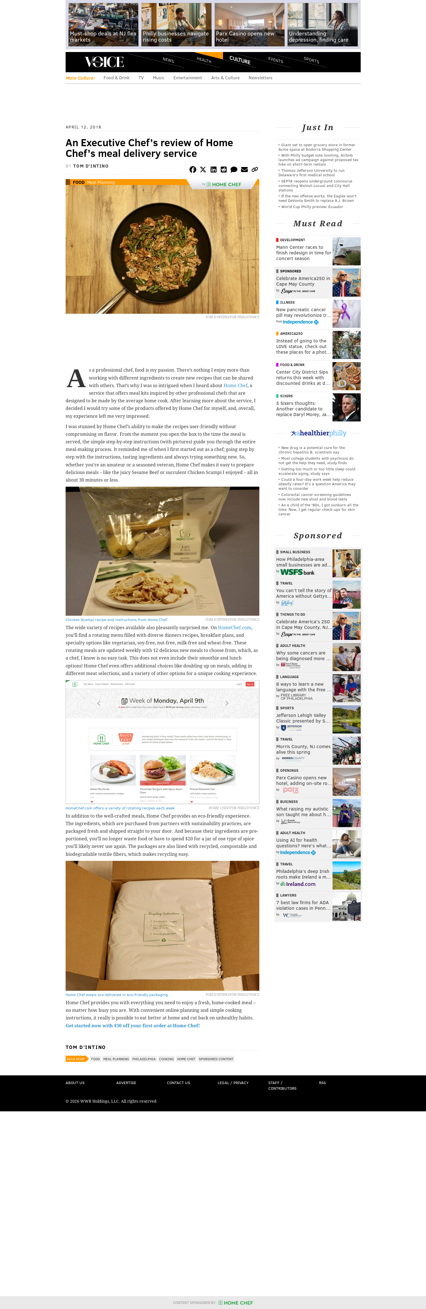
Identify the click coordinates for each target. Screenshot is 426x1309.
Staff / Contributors (282, 1085)
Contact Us (178, 1082)
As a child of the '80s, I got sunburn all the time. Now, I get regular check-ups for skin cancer (318, 509)
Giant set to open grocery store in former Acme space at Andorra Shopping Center (316, 147)
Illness (287, 302)
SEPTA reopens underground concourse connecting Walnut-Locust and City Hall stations (315, 185)
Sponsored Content (216, 1059)
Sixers (286, 395)
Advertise (126, 1082)
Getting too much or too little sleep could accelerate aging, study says (316, 471)
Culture (239, 60)
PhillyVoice (104, 62)
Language (289, 676)
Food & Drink (117, 77)
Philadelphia (144, 1059)
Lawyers (288, 895)
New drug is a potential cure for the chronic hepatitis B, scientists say (311, 450)
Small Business (295, 551)
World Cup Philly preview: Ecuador (312, 206)
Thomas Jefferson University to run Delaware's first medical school (311, 172)
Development (292, 239)
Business (289, 801)
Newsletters (261, 77)
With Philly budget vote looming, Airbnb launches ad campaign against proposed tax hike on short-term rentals (318, 159)
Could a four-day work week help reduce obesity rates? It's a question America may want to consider (317, 484)
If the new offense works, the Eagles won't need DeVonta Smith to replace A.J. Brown (317, 198)
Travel (286, 583)
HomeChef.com (234, 627)
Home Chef (235, 385)
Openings (289, 770)
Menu (74, 62)
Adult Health (292, 645)
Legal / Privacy (233, 1082)
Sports (311, 60)
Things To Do (292, 614)
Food (78, 182)
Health (204, 59)
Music (158, 77)
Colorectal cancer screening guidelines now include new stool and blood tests (314, 497)
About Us (75, 1082)
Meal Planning (101, 182)
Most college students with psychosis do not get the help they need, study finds (316, 460)
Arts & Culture (225, 77)
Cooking (166, 1059)
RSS (322, 1082)
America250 (291, 333)
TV (141, 77)
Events (275, 59)
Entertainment (187, 77)
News (168, 60)
